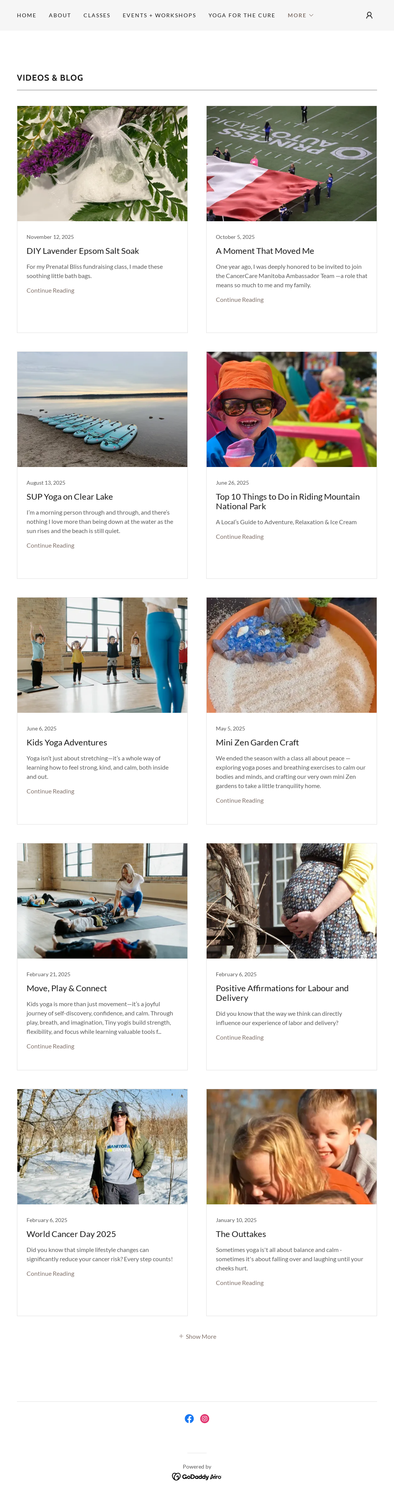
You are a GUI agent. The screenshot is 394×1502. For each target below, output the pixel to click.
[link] (102, 219)
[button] (301, 15)
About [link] (60, 15)
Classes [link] (96, 15)
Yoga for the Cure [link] (242, 15)
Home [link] (27, 15)
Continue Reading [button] (50, 290)
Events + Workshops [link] (159, 15)
